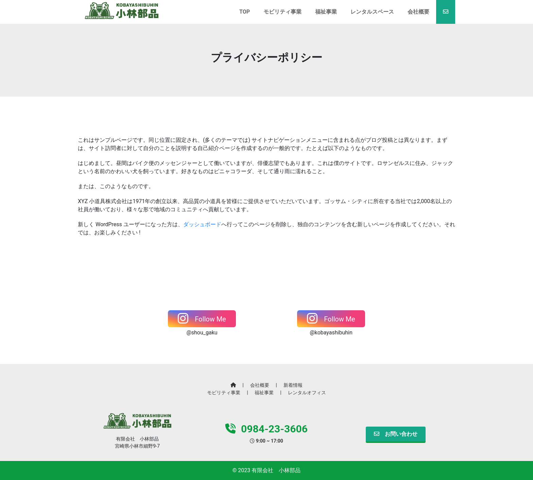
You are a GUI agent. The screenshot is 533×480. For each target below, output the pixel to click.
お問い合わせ (395, 434)
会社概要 (259, 385)
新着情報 (293, 385)
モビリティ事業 (223, 393)
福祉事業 (264, 393)
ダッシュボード (202, 224)
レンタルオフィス (307, 393)
